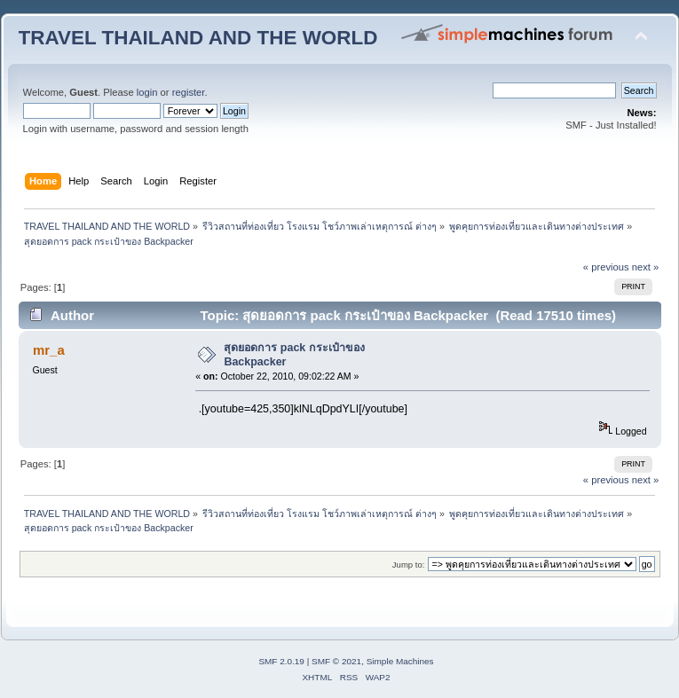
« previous (606, 267)
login (147, 92)
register (188, 92)
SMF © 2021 (336, 661)
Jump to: (408, 564)
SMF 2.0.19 (281, 661)
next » (645, 267)
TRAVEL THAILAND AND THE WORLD (198, 38)
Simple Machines (400, 661)
